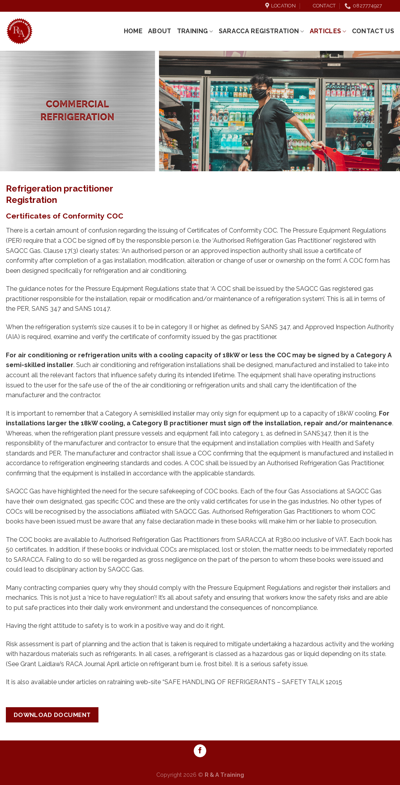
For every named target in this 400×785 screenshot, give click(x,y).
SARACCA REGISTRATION (261, 31)
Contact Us (373, 31)
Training (195, 31)
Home (133, 31)
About (159, 31)
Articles (328, 31)
